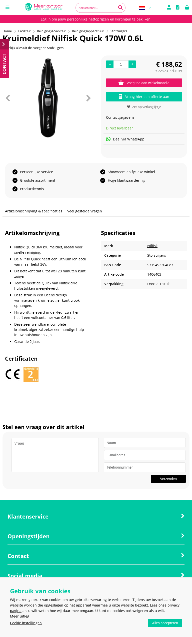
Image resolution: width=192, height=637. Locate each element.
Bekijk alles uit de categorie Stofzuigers (33, 47)
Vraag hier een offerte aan (144, 96)
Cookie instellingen (26, 623)
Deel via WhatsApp (125, 139)
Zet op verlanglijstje (144, 106)
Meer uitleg (19, 616)
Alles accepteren (165, 623)
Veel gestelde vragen (84, 211)
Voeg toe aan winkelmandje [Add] (143, 83)
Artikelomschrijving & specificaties (33, 211)
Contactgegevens (120, 117)
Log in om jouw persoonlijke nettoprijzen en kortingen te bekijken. (96, 19)
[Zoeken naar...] (121, 8)
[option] (48, 97)
